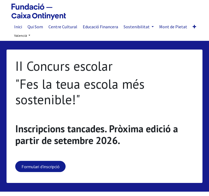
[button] (194, 26)
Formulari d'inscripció (40, 166)
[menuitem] (18, 26)
